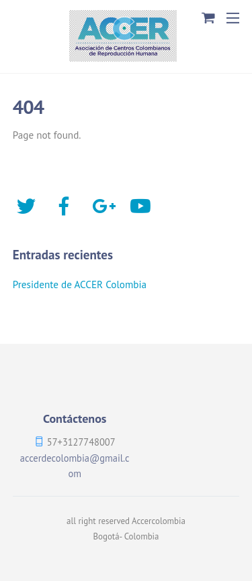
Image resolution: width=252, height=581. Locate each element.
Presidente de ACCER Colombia (79, 284)
